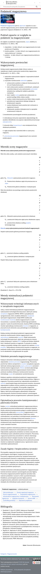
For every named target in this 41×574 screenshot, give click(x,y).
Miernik (3, 228)
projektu (28, 223)
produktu (3, 347)
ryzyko (11, 374)
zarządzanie (30, 316)
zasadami (24, 364)
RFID (19, 341)
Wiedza (22, 368)
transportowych (17, 125)
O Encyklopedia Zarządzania (22, 569)
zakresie (3, 383)
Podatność (4, 25)
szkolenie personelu (14, 362)
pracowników (20, 412)
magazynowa (11, 25)
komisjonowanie (5, 330)
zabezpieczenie (7, 122)
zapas (6, 183)
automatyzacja (8, 136)
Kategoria (3, 554)
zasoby (17, 95)
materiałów (23, 80)
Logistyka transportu (18, 498)
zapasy (28, 41)
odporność (22, 25)
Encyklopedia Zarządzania (11, 2)
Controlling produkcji (9, 500)
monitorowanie (5, 320)
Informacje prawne (6, 571)
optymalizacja (5, 337)
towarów (25, 326)
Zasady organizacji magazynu (25, 492)
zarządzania (4, 314)
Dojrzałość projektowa (25, 500)
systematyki (33, 89)
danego (37, 345)
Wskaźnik (10, 178)
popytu (23, 366)
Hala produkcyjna (8, 492)
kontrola (12, 320)
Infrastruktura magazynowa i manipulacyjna (15, 496)
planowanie (28, 366)
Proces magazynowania (10, 494)
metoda (7, 406)
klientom (32, 418)
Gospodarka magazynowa (27, 494)
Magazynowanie (12, 554)
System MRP (31, 498)
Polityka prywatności (7, 569)
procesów (16, 136)
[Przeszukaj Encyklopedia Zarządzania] (20, 6)
